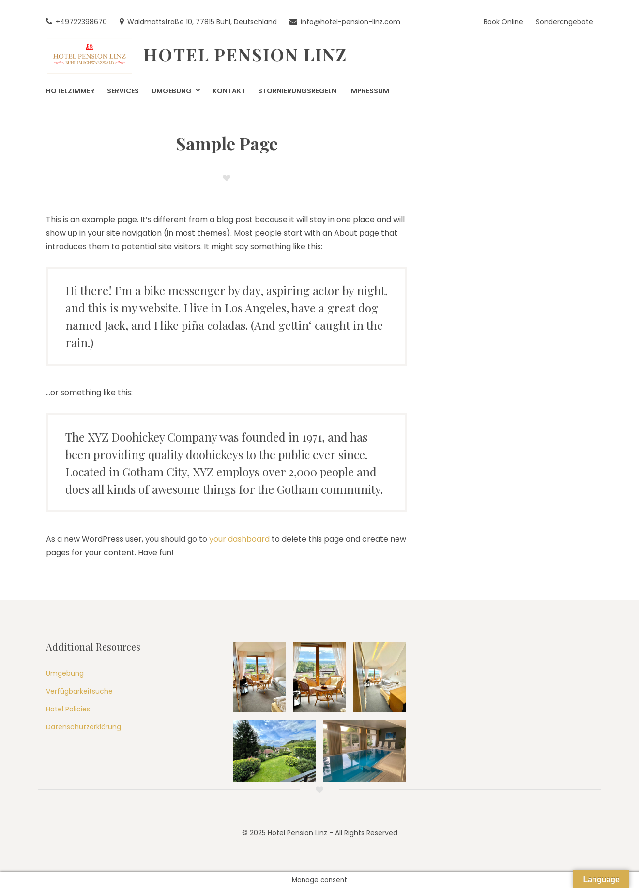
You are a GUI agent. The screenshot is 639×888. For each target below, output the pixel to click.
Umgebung (65, 673)
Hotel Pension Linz (245, 54)
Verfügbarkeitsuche (79, 691)
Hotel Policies (68, 709)
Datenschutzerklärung (83, 727)
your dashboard (239, 539)
